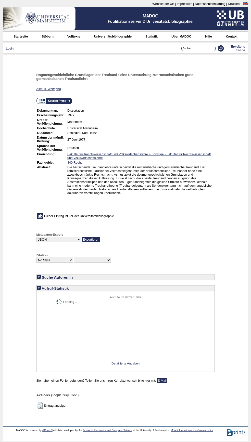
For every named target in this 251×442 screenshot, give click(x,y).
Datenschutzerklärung (210, 4)
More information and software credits (192, 430)
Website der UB (163, 4)
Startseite (21, 36)
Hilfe (208, 36)
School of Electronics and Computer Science (107, 430)
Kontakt (232, 36)
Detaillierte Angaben (126, 363)
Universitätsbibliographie (113, 36)
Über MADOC (181, 36)
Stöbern (47, 36)
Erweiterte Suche (238, 48)
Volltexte (73, 36)
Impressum (184, 4)
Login (9, 48)
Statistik (151, 36)
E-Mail (162, 380)
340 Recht (74, 162)
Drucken (234, 4)
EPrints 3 (47, 430)
